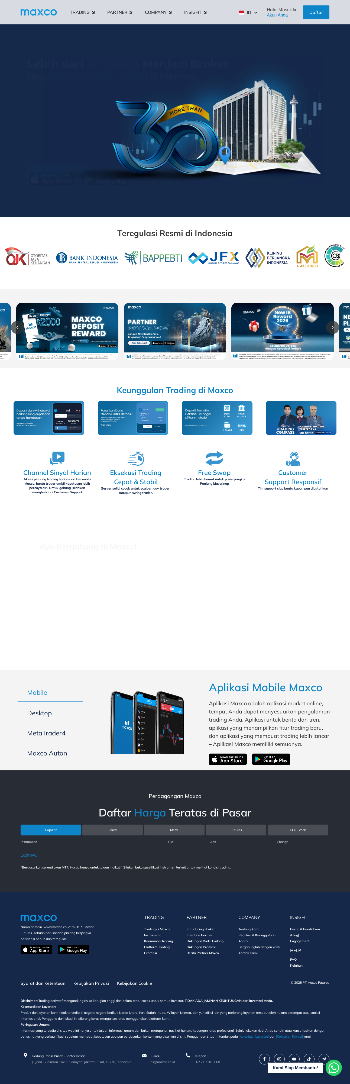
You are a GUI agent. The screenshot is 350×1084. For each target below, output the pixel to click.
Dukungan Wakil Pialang (205, 941)
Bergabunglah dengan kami (259, 947)
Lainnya (29, 855)
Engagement (299, 941)
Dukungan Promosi (201, 947)
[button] (17, 327)
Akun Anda (277, 15)
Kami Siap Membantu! (295, 1068)
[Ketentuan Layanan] (254, 1036)
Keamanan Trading (158, 941)
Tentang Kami (248, 929)
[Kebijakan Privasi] (289, 1036)
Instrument (152, 935)
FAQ (293, 959)
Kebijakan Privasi (91, 983)
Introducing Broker (201, 929)
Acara (243, 941)
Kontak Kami (248, 953)
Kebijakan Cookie (134, 983)
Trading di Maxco (157, 929)
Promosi (150, 953)
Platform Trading (157, 947)
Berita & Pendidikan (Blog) (305, 932)
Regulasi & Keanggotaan (257, 935)
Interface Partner (200, 935)
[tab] (50, 693)
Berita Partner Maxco (203, 953)
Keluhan (296, 965)
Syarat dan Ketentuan (43, 983)
